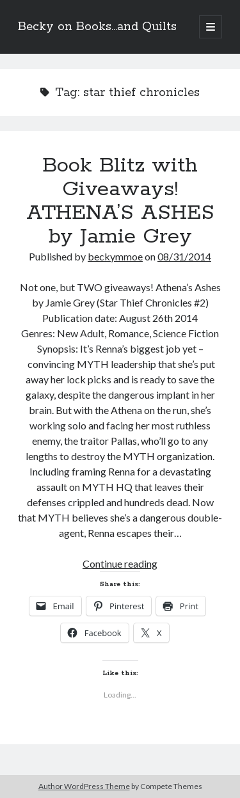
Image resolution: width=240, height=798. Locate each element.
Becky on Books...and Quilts (97, 27)
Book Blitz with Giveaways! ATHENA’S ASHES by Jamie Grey (120, 201)
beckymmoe (115, 256)
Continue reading (120, 563)
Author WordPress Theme (84, 786)
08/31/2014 (184, 256)
